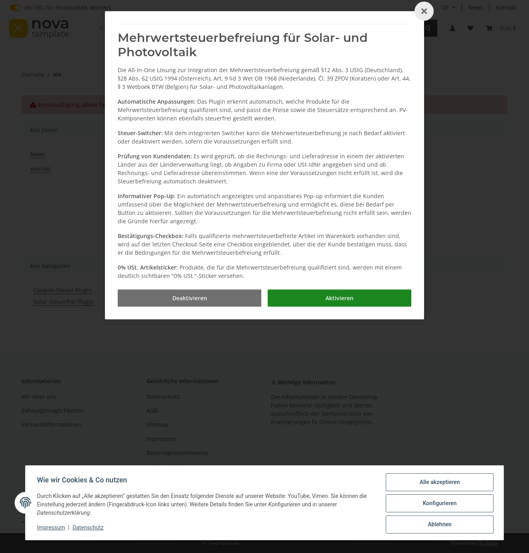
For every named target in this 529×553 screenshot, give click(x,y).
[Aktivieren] (339, 298)
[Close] (424, 11)
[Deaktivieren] (189, 298)
